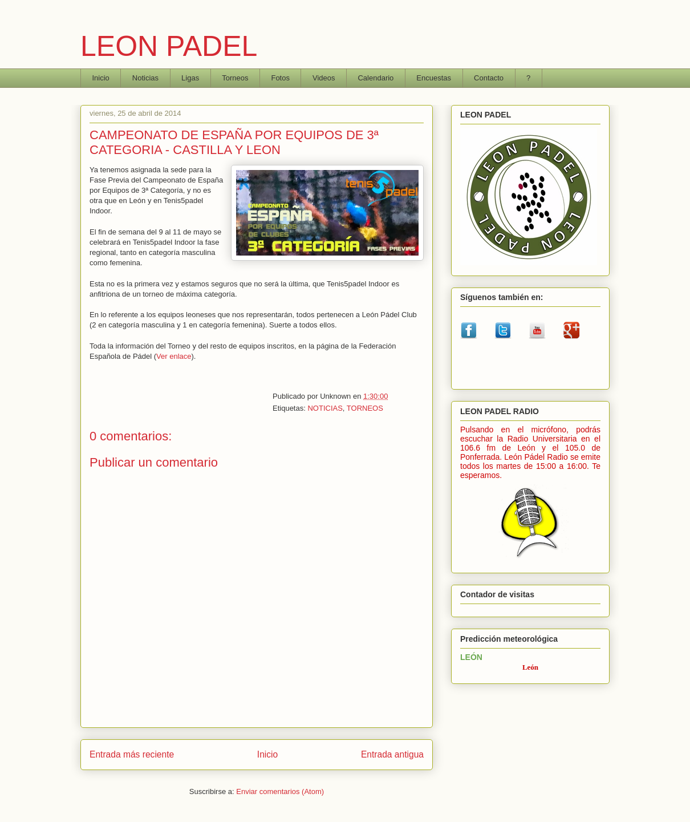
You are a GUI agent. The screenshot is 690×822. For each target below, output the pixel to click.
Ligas (190, 78)
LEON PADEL (168, 46)
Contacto (489, 78)
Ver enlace (173, 356)
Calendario (375, 78)
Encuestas (433, 78)
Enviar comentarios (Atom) (280, 791)
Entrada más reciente (132, 754)
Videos (323, 78)
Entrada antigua (392, 754)
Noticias (145, 78)
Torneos (235, 78)
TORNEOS (365, 408)
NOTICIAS (324, 408)
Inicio (100, 78)
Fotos (280, 78)
